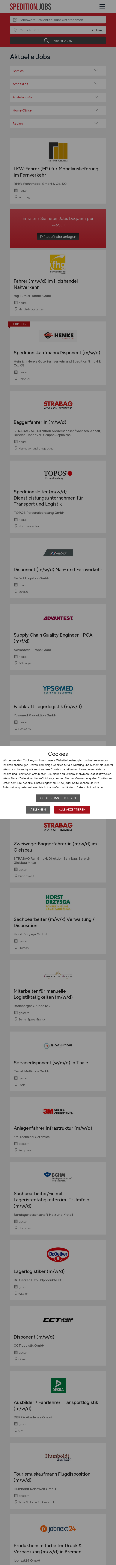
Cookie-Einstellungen (58, 798)
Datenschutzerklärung (90, 787)
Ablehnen (38, 809)
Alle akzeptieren (72, 809)
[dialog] (58, 782)
